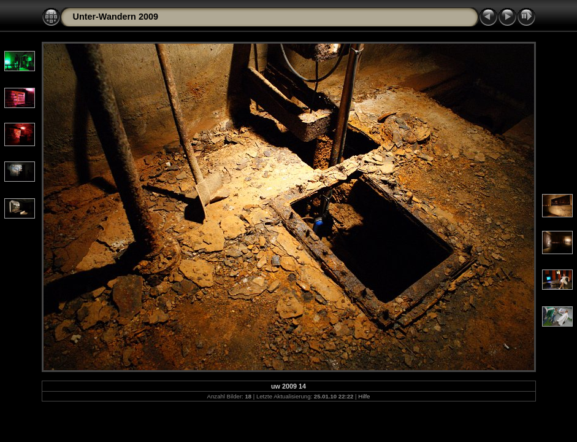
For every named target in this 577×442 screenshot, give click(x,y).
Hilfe (364, 396)
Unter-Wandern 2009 (115, 16)
